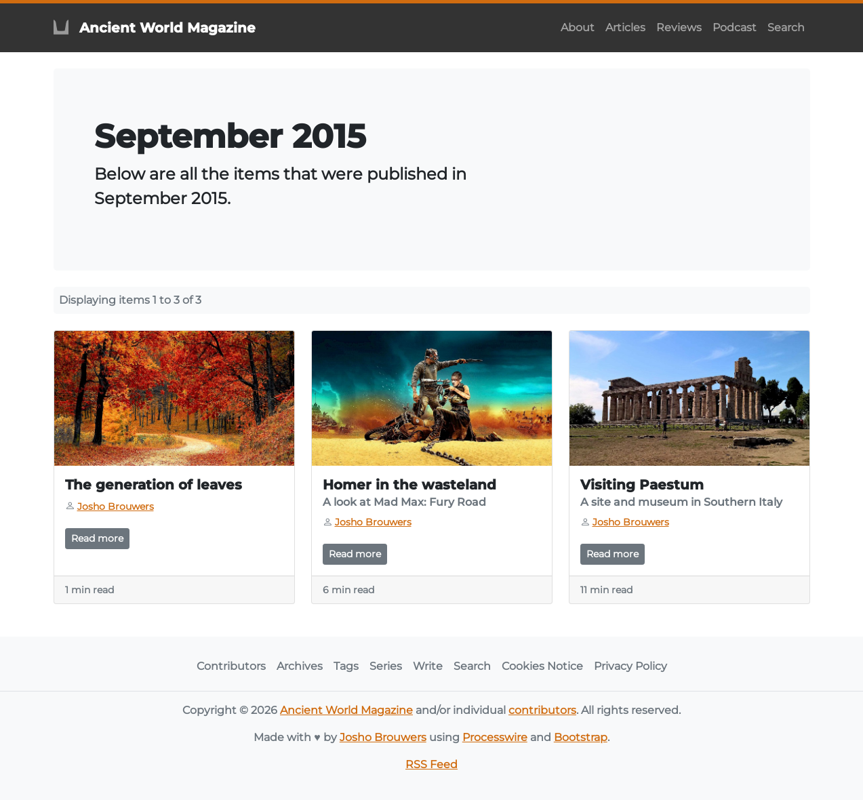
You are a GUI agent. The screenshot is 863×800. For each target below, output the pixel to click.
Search (786, 27)
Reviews (679, 27)
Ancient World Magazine (346, 710)
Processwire (494, 737)
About (578, 27)
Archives (300, 666)
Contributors (231, 666)
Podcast (735, 27)
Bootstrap (580, 737)
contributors (542, 710)
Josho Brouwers (383, 737)
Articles (625, 27)
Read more (97, 538)
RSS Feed (431, 764)
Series (385, 666)
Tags (346, 666)
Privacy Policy (630, 666)
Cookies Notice (542, 666)
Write (428, 666)
